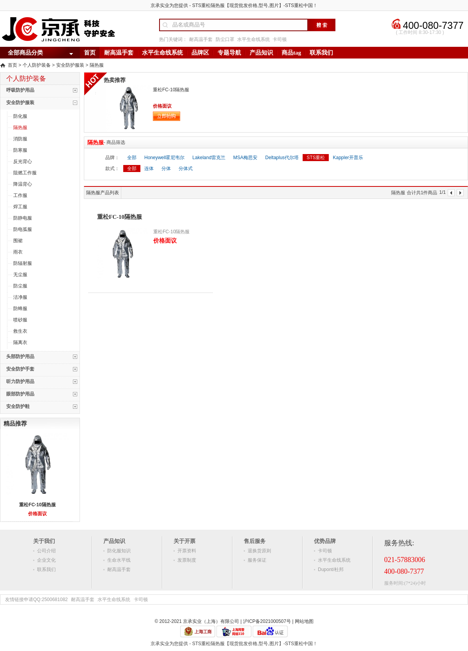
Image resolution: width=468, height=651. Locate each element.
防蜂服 (20, 308)
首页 (90, 53)
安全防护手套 (20, 369)
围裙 (18, 240)
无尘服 (20, 274)
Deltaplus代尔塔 (282, 157)
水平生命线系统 (253, 39)
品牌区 (200, 53)
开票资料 (186, 550)
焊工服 (20, 206)
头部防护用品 (20, 356)
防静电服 (22, 218)
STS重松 (316, 157)
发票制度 (186, 560)
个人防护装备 (37, 65)
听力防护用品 (20, 381)
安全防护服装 (70, 65)
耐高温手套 (201, 39)
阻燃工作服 (25, 173)
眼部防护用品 (20, 394)
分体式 (186, 168)
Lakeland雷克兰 (208, 157)
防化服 (20, 116)
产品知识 (261, 53)
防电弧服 (22, 229)
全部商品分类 (25, 53)
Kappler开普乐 (348, 157)
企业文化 (46, 560)
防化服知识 (119, 550)
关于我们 (44, 541)
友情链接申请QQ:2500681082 (36, 599)
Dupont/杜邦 (331, 569)
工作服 (20, 195)
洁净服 (20, 297)
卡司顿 (280, 39)
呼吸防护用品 (20, 90)
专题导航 (229, 53)
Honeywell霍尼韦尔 (164, 157)
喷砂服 (20, 320)
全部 (131, 157)
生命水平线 (119, 560)
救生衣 (20, 331)
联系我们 (321, 53)
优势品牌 (325, 541)
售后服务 (255, 541)
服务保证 (257, 560)
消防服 (20, 139)
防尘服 (20, 286)
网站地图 (304, 621)
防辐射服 (22, 263)
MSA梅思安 (245, 157)
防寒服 (20, 150)
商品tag (291, 53)
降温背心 (22, 184)
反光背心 (22, 161)
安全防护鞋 (18, 406)
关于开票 (184, 541)
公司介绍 (46, 550)
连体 (149, 168)
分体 (166, 168)
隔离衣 (20, 342)
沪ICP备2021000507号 (267, 621)
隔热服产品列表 (102, 192)
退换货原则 (259, 550)
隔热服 (97, 65)
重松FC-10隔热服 (37, 504)
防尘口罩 (225, 39)
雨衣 (18, 252)
